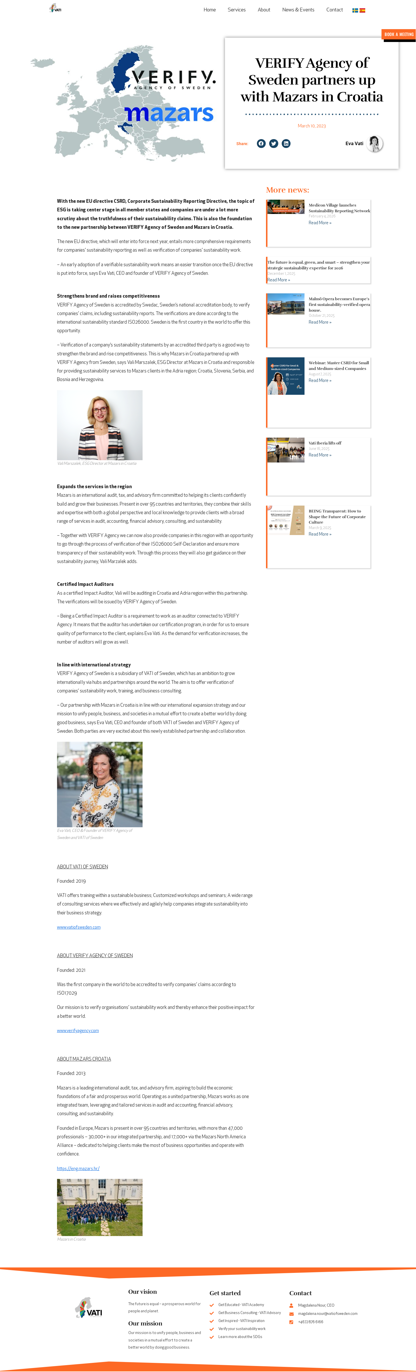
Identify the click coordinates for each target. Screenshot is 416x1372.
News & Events (298, 10)
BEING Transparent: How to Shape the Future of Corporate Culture (337, 517)
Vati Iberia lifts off (325, 443)
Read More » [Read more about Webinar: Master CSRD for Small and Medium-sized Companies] (319, 381)
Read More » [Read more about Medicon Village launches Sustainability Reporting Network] (319, 223)
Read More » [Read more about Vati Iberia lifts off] (319, 456)
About (264, 10)
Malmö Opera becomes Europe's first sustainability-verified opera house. (339, 305)
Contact (334, 10)
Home (210, 10)
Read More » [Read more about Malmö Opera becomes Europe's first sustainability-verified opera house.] (319, 323)
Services (237, 10)
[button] (261, 144)
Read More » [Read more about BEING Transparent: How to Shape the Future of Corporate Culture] (319, 535)
